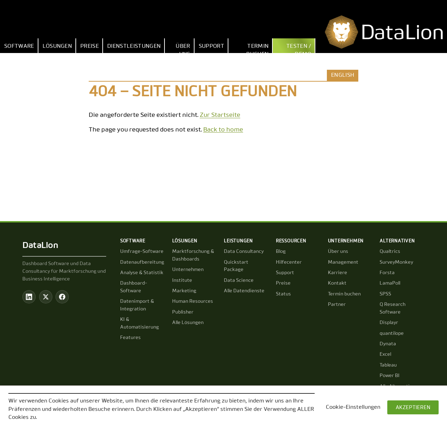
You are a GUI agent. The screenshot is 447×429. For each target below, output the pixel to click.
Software (19, 46)
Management (343, 262)
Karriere (337, 272)
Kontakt (337, 283)
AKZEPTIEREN (413, 407)
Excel (385, 354)
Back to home (223, 130)
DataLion (40, 245)
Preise (89, 46)
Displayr (389, 322)
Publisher (182, 312)
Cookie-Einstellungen (353, 407)
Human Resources (192, 301)
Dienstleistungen (134, 46)
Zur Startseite (220, 115)
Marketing (184, 290)
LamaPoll (390, 283)
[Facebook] (62, 296)
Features (130, 337)
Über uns (183, 48)
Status (283, 294)
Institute (182, 280)
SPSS (385, 294)
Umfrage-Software (141, 251)
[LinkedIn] (29, 296)
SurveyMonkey (396, 262)
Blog (281, 251)
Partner (337, 304)
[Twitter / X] (45, 296)
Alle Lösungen (188, 322)
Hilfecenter (289, 262)
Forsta (387, 272)
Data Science (239, 280)
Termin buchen (257, 48)
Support (211, 46)
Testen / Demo (299, 48)
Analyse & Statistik (141, 272)
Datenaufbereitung (142, 262)
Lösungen (57, 46)
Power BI (390, 375)
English (342, 75)
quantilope (392, 333)
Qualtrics (390, 251)
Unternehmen (188, 269)
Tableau (388, 365)
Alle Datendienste (244, 290)
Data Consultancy (244, 251)
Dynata (388, 343)
